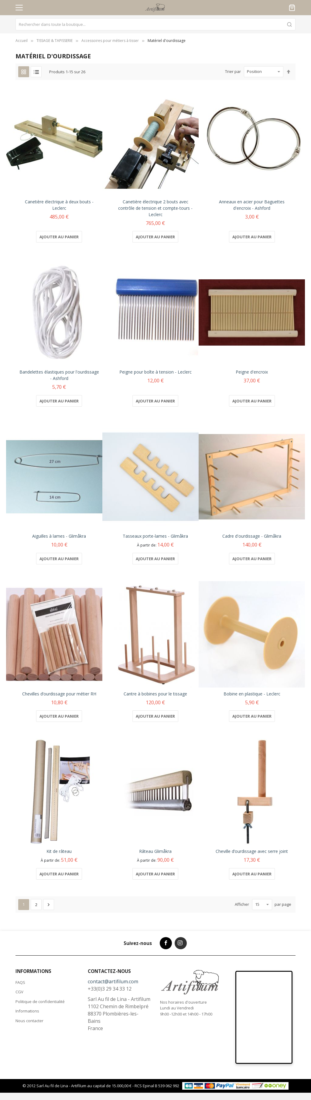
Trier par (233, 71)
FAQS (20, 982)
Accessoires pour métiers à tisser (110, 40)
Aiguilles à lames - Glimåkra (59, 536)
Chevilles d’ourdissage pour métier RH (59, 694)
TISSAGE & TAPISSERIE (54, 40)
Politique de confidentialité (40, 1001)
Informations (27, 1011)
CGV (19, 992)
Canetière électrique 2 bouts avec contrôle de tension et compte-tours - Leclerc (155, 208)
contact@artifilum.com (113, 981)
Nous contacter (29, 1020)
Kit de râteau (59, 851)
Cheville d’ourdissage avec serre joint (252, 851)
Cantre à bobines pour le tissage (155, 694)
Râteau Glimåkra (155, 851)
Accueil (21, 40)
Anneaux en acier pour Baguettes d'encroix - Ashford (252, 205)
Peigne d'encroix (252, 372)
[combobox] (155, 24)
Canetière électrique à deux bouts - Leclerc (59, 205)
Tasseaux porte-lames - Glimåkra (155, 536)
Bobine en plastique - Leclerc (252, 694)
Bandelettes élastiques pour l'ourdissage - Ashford (59, 375)
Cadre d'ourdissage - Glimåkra (251, 536)
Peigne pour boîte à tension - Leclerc (155, 372)
